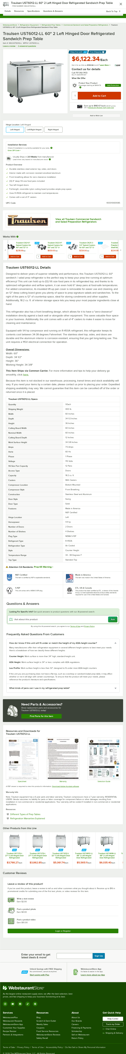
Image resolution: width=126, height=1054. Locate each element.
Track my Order (113, 1024)
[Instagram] (5, 1004)
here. (26, 374)
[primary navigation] (9, 5)
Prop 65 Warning (43, 567)
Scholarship (77, 1031)
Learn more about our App (93, 975)
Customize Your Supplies (14, 1028)
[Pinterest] (35, 1004)
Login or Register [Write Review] (63, 931)
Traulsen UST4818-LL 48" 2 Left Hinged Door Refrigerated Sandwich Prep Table (107, 855)
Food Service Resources (47, 1031)
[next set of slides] (120, 250)
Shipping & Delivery (113, 1033)
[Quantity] (75, 96)
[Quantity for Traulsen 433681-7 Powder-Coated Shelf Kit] (102, 256)
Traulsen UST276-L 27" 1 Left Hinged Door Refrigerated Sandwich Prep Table (14, 855)
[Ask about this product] (63, 619)
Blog (38, 1017)
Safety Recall (42, 1038)
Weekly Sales (42, 1024)
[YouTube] (12, 1004)
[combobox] (63, 13)
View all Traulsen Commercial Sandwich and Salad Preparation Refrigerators (78, 220)
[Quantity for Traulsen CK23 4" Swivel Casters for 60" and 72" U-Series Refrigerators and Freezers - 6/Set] (38, 256)
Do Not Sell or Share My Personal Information (85, 1047)
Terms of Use (75, 626)
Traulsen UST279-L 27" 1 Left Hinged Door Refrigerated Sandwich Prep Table (37, 855)
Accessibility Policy (54, 1047)
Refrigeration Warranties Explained (36, 818)
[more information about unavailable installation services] (51, 148)
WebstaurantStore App (13, 1024)
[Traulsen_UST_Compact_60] (22, 759)
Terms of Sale (9, 1047)
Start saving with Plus (39, 975)
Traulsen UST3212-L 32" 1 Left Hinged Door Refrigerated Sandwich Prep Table (61, 855)
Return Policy (77, 1038)
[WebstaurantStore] (39, 988)
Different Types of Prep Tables (34, 814)
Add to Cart (15, 257)
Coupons (40, 1028)
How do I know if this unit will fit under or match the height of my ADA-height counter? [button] (53, 643)
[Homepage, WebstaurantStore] (63, 5)
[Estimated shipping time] (50, 159)
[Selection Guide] (104, 759)
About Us (76, 1017)
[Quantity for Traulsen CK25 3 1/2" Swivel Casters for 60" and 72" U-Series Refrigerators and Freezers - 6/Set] (70, 256)
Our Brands (77, 1021)
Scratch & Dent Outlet (46, 1021)
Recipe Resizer (9, 1031)
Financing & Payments (81, 1028)
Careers (75, 1024)
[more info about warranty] (80, 87)
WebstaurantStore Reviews (48, 1035)
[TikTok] (27, 1004)
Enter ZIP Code (14, 150)
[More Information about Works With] (17, 236)
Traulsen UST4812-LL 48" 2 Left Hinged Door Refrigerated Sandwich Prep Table (84, 855)
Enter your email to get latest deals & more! (35, 956)
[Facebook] (20, 1004)
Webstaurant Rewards (12, 1021)
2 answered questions (27, 46)
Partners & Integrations (13, 1035)
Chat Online (109, 1029)
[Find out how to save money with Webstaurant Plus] (5, 243)
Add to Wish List (96, 116)
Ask (113, 619)
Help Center (112, 1019)
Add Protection (113, 85)
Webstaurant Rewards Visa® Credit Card (101, 107)
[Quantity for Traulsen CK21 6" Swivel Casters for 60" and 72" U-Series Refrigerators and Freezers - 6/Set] (7, 256)
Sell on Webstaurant (80, 1035)
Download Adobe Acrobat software (65, 786)
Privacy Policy (89, 626)
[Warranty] (63, 759)
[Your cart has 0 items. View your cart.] (118, 5)
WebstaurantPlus (10, 1017)
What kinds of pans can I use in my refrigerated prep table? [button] (39, 688)
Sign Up (99, 956)
